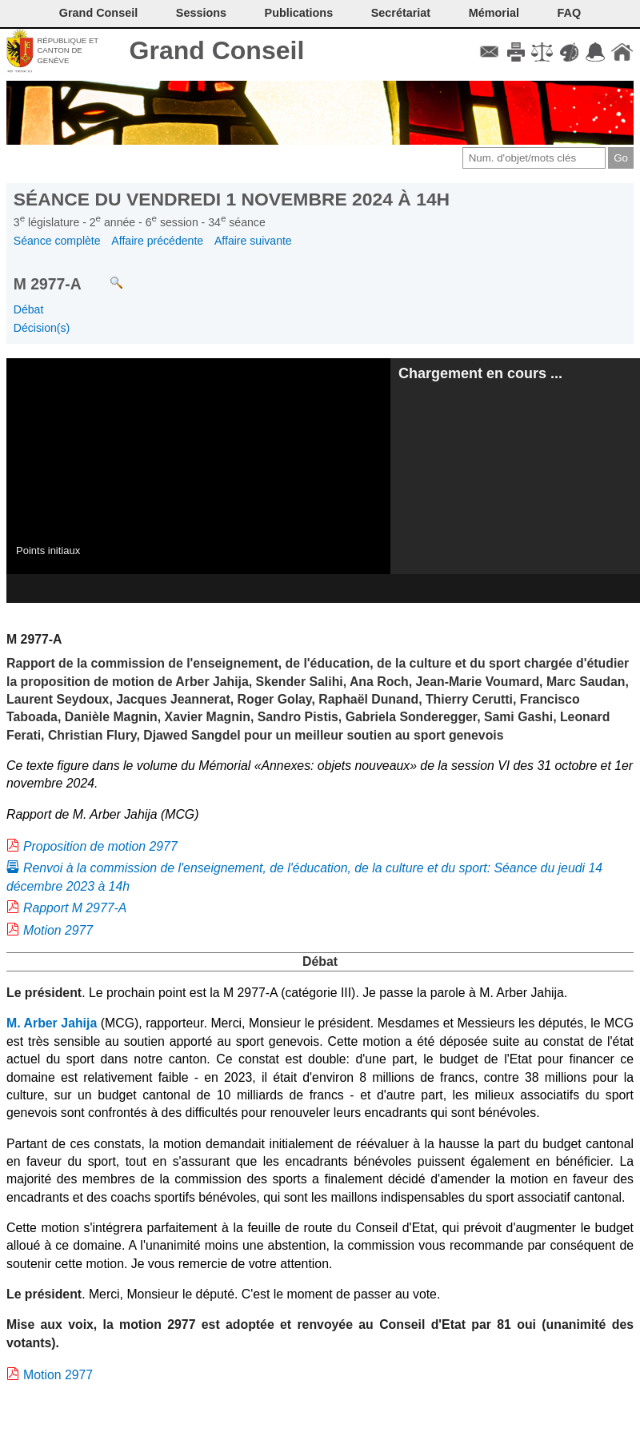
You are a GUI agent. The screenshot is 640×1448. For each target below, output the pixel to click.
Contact (489, 52)
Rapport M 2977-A (74, 908)
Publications (299, 12)
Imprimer (515, 52)
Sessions (201, 12)
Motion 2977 (58, 930)
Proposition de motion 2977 (100, 846)
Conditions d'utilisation (542, 52)
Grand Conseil (217, 50)
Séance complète (57, 240)
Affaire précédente (157, 240)
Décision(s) (42, 327)
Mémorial (494, 12)
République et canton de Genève (67, 50)
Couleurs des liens (569, 52)
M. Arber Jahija (51, 1023)
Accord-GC (595, 52)
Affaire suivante (253, 240)
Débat (29, 309)
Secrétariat (400, 12)
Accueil (622, 52)
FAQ (570, 12)
